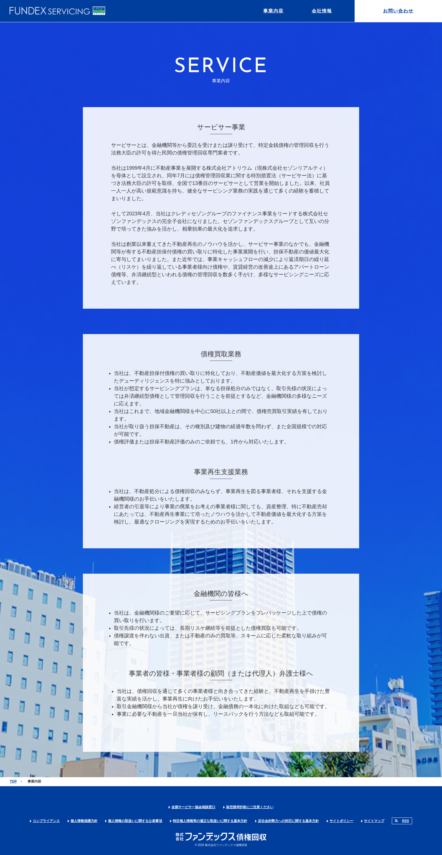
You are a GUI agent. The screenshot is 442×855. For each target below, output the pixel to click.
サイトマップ (374, 821)
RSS (405, 821)
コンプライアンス (46, 821)
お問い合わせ (398, 10)
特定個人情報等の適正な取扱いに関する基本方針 (210, 821)
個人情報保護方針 (84, 821)
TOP (13, 781)
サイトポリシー (341, 821)
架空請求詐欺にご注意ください (249, 807)
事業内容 (273, 10)
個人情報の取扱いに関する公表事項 (135, 821)
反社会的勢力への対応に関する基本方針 (288, 821)
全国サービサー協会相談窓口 (193, 807)
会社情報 (322, 10)
